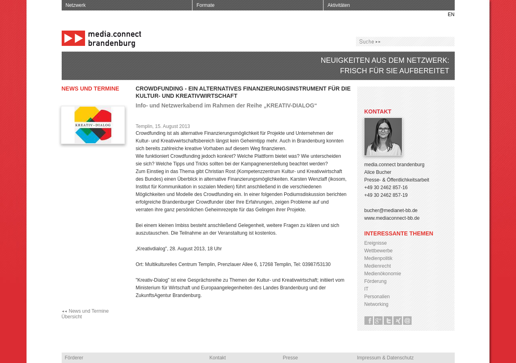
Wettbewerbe (378, 251)
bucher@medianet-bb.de (391, 210)
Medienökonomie (382, 273)
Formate (206, 5)
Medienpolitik (378, 258)
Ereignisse (375, 243)
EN (451, 14)
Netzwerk (76, 5)
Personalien (377, 296)
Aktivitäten (339, 5)
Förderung (375, 281)
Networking (376, 304)
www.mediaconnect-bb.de (392, 218)
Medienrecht (377, 266)
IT (366, 289)
